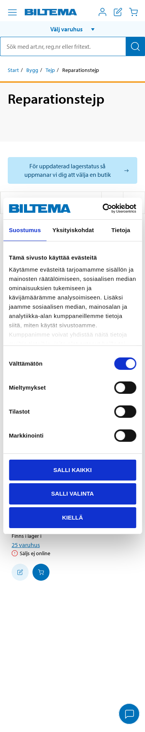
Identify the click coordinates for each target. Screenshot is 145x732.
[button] (72, 29)
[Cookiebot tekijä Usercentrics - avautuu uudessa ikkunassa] (103, 209)
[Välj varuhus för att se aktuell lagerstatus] (72, 170)
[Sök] (135, 46)
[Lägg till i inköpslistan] (20, 572)
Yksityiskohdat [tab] (73, 229)
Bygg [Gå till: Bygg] (32, 70)
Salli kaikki (72, 469)
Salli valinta (72, 493)
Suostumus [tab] (25, 229)
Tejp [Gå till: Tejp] (50, 70)
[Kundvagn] (133, 12)
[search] (72, 46)
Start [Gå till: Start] (13, 70)
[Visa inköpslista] (118, 12)
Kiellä (72, 517)
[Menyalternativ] (12, 12)
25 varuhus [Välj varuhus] (26, 545)
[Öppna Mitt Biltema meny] (102, 12)
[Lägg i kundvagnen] (40, 572)
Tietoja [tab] (120, 229)
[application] (129, 714)
